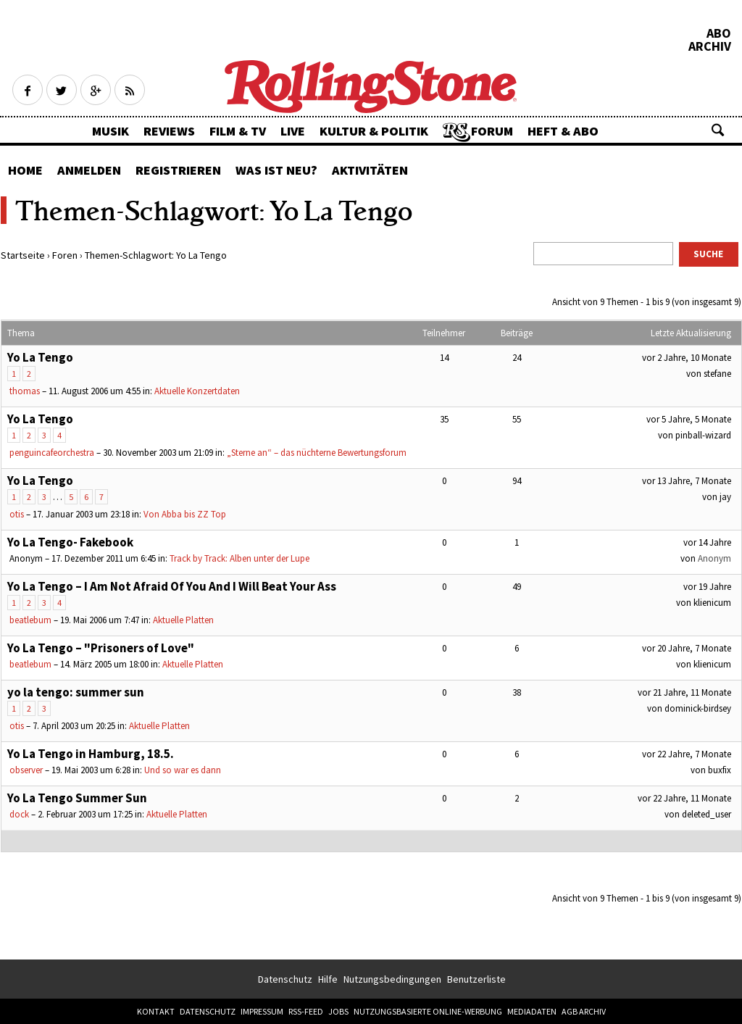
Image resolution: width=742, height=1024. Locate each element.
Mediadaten (531, 1011)
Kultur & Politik (374, 130)
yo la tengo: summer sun (75, 692)
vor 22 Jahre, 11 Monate (684, 798)
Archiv (709, 46)
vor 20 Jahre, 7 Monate (686, 648)
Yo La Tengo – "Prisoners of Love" (100, 648)
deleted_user (706, 814)
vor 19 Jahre (707, 586)
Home (25, 170)
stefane (717, 373)
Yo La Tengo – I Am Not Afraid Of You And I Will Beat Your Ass (171, 586)
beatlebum (30, 620)
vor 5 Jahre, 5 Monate (688, 419)
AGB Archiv (584, 1011)
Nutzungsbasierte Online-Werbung (428, 1011)
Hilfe (328, 979)
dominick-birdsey (697, 708)
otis (16, 514)
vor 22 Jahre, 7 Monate (686, 754)
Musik (110, 130)
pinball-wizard (703, 435)
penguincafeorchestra (51, 452)
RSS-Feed (305, 1011)
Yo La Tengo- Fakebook (70, 542)
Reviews (169, 130)
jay (725, 497)
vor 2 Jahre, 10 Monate (686, 357)
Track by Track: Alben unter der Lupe (239, 558)
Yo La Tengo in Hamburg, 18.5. (90, 754)
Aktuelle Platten (183, 620)
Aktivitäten (370, 170)
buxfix (719, 770)
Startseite (23, 255)
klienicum (712, 602)
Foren (65, 255)
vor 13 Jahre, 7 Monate (686, 481)
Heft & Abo (563, 130)
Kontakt (156, 1011)
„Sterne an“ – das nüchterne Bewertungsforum (317, 452)
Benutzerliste (476, 979)
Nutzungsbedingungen (392, 979)
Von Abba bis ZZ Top (184, 514)
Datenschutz (285, 979)
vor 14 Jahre (707, 542)
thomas (24, 391)
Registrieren (178, 170)
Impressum (262, 1011)
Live (292, 130)
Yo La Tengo (40, 357)
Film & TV (237, 130)
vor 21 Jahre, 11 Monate (684, 692)
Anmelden (89, 170)
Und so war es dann (182, 770)
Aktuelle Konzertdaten (197, 391)
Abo (718, 33)
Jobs (338, 1011)
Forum (492, 130)
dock (19, 814)
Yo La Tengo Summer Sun (77, 798)
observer (26, 770)
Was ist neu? (276, 170)
